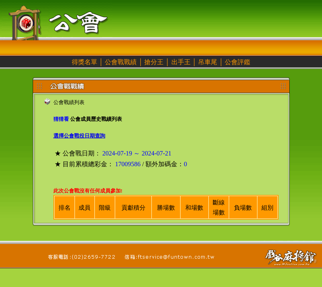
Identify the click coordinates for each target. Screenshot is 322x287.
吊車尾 (207, 62)
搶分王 (153, 62)
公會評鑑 (237, 62)
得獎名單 (84, 62)
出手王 (180, 62)
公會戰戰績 (121, 62)
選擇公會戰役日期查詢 (79, 136)
